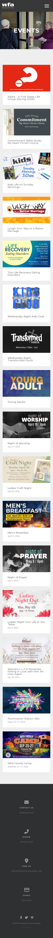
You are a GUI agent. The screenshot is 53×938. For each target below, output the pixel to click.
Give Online (26, 900)
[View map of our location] (26, 861)
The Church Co (26, 927)
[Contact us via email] (26, 802)
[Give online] (26, 890)
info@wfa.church (26, 812)
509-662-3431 (26, 842)
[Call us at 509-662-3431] (26, 831)
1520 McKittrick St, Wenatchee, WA (26, 871)
